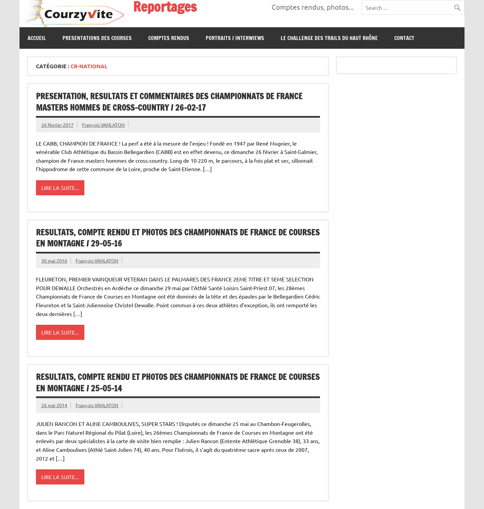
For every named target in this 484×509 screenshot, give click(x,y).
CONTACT (404, 38)
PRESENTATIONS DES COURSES (97, 38)
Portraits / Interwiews (235, 38)
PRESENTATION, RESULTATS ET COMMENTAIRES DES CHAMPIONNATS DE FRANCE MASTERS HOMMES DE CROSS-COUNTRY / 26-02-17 (169, 101)
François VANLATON (103, 125)
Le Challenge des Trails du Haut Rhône (329, 38)
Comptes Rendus (168, 38)
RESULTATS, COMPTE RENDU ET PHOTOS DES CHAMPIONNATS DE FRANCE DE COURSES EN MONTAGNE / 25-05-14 (178, 382)
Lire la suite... (60, 187)
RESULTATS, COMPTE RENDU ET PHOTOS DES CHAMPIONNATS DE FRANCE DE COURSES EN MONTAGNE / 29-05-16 (178, 238)
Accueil (37, 38)
